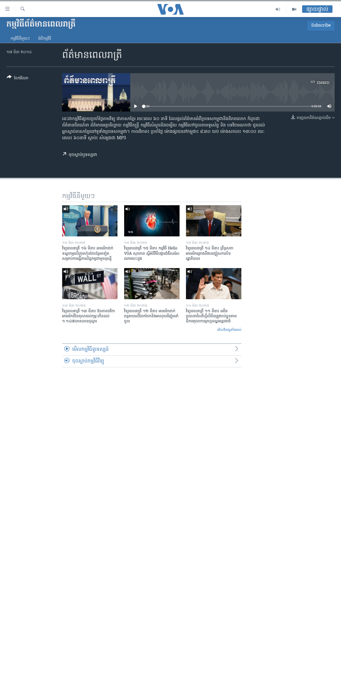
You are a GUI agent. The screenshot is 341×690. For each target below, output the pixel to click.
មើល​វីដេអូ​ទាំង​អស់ (229, 329)
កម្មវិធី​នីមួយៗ (20, 39)
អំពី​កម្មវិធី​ (44, 39)
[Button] (17, 78)
